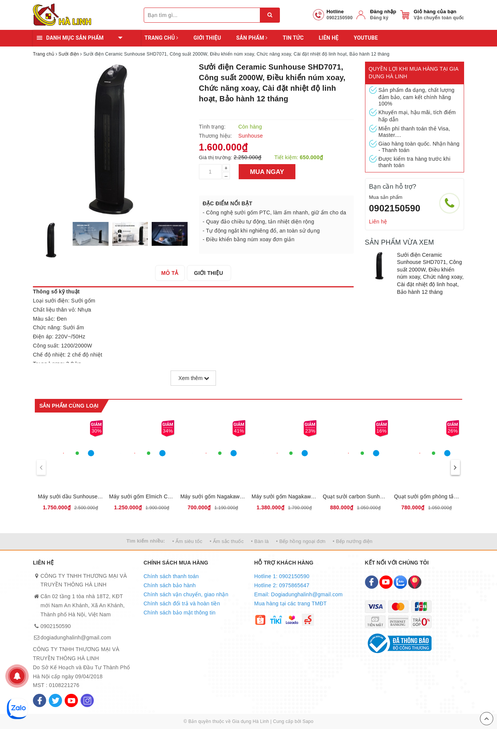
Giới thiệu (207, 38)
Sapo (308, 721)
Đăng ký (379, 17)
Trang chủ (161, 38)
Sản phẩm (251, 38)
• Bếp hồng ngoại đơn (301, 541)
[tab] (171, 273)
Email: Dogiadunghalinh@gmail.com (298, 594)
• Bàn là (260, 541)
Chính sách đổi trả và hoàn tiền (182, 603)
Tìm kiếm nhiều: (145, 541)
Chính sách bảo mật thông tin (180, 613)
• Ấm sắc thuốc (227, 541)
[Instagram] (87, 700)
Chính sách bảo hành (170, 585)
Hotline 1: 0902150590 (281, 576)
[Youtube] (71, 700)
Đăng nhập (383, 11)
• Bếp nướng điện (353, 541)
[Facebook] (39, 700)
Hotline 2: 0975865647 (281, 585)
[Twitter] (55, 700)
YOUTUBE (366, 38)
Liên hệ (329, 38)
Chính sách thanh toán (171, 576)
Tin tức (293, 38)
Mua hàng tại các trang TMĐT (290, 603)
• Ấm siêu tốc (187, 541)
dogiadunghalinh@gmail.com (75, 637)
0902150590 (395, 208)
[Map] (414, 582)
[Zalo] (400, 582)
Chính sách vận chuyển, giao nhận (186, 594)
